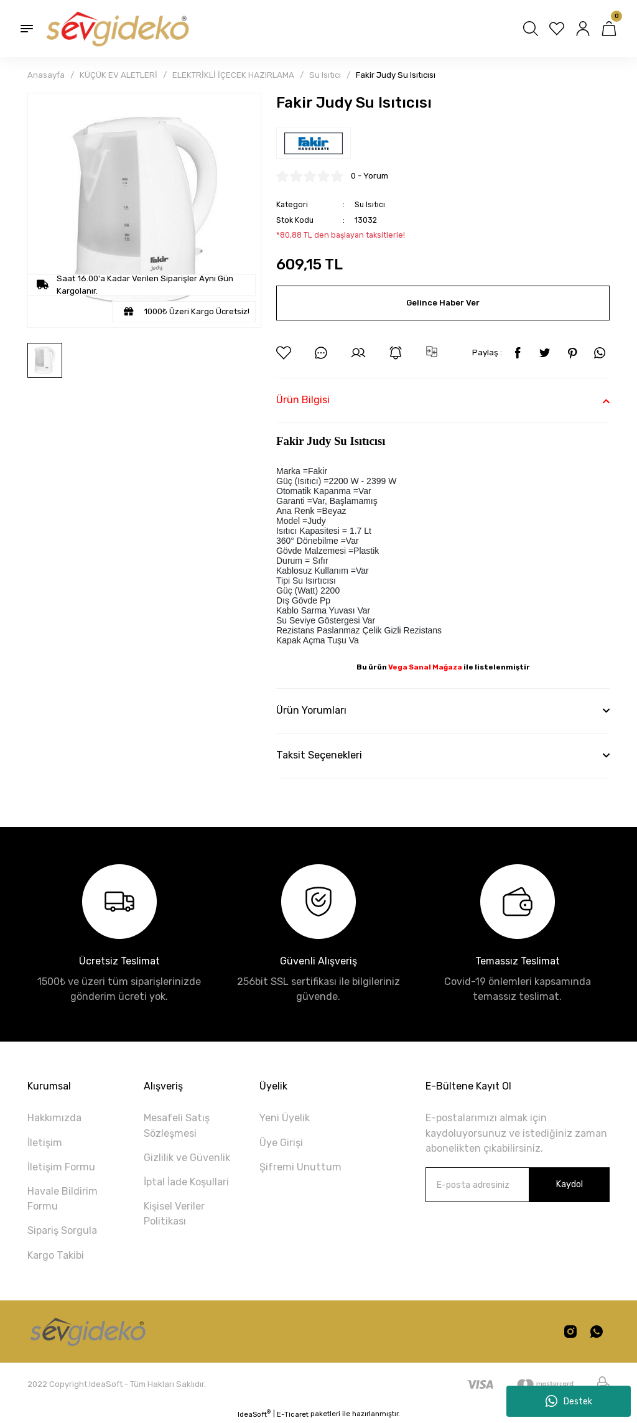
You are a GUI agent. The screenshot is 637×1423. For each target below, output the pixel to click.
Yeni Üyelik (284, 1118)
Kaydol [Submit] (569, 1184)
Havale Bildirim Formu (62, 1198)
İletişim (44, 1143)
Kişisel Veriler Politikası (174, 1213)
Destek (569, 1401)
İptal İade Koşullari (186, 1182)
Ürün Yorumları (311, 710)
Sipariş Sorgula (62, 1230)
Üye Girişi (281, 1143)
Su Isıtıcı (370, 204)
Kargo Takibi (55, 1255)
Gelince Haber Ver (443, 302)
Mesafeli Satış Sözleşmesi (177, 1125)
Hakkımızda (54, 1118)
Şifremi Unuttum (300, 1167)
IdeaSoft (254, 1414)
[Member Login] (582, 28)
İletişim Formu (61, 1167)
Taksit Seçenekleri (319, 755)
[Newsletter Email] (517, 1184)
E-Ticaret (293, 1414)
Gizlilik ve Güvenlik (187, 1158)
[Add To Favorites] (283, 352)
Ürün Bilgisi (303, 400)
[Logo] (116, 29)
